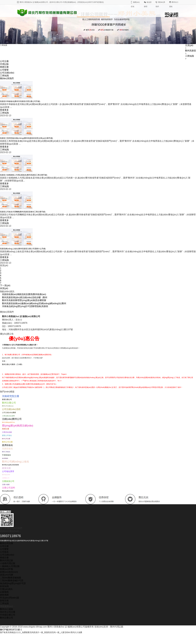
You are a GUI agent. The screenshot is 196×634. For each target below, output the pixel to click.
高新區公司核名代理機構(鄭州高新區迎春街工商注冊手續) (22, 212)
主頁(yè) (189, 45)
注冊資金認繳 (7, 432)
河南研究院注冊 (10, 396)
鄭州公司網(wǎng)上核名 (15, 461)
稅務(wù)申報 (6, 569)
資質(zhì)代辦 (6, 575)
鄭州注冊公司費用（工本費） (12, 364)
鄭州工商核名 (6, 451)
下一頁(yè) (5, 285)
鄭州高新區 (190, 50)
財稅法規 (4, 600)
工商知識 (189, 56)
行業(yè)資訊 (6, 589)
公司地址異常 (8, 471)
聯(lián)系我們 (160, 4)
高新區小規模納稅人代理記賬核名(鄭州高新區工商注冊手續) (23, 175)
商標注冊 (4, 67)
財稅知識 (4, 586)
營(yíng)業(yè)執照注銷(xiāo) (17, 425)
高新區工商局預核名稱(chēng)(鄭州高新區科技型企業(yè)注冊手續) (26, 138)
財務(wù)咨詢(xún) (9, 572)
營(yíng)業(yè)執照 (8, 491)
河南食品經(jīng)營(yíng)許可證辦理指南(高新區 (25, 306)
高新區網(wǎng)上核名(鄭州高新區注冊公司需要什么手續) (23, 249)
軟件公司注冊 (6, 438)
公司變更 (4, 70)
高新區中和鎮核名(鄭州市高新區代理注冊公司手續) (20, 101)
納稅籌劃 (4, 595)
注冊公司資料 (8, 488)
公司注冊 (4, 61)
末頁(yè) (4, 288)
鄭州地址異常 (6, 474)
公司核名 (4, 552)
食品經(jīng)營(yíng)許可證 (13, 583)
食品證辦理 (147, 4)
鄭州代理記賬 (6, 560)
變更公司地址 (7, 435)
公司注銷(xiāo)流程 (11, 409)
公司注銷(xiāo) (7, 73)
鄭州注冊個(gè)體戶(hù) (8, 422)
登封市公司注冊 (7, 612)
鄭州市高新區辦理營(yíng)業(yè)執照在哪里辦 (24, 300)
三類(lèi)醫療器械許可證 (11, 580)
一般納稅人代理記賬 (10, 566)
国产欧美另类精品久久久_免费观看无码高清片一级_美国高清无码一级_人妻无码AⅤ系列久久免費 (47, 632)
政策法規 (6, 468)
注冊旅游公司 (8, 481)
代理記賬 (4, 64)
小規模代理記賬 (7, 563)
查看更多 (4, 110)
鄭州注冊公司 (9, 402)
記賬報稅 (4, 592)
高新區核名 (7, 448)
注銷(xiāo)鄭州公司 (12, 419)
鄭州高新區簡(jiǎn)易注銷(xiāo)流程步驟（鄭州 (24, 297)
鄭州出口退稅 (173, 4)
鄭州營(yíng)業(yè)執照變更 (10, 465)
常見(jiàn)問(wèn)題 (9, 598)
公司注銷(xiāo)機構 (9, 412)
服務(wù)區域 (135, 4)
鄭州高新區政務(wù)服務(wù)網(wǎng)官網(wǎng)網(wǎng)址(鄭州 (34, 303)
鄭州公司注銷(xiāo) (7, 406)
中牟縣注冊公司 (7, 615)
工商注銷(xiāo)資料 (8, 416)
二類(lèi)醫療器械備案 (10, 577)
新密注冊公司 (7, 399)
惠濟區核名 (7, 445)
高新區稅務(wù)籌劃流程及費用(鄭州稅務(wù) (24, 294)
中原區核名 (6, 455)
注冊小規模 (6, 484)
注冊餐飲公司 (5, 478)
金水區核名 (5, 458)
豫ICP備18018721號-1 (11, 629)
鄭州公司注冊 (7, 442)
